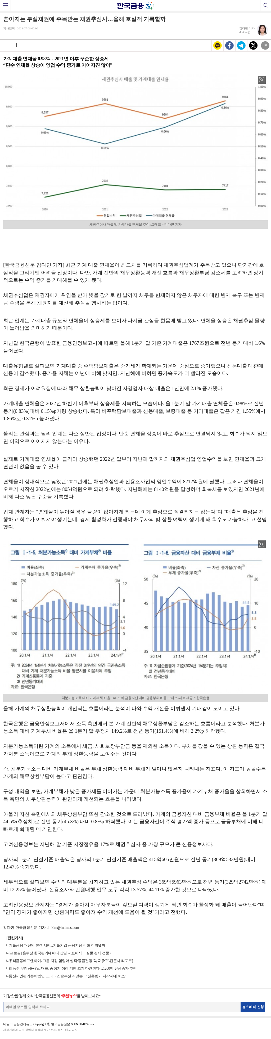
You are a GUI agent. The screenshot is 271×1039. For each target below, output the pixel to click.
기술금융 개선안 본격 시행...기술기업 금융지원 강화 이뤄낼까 (57, 945)
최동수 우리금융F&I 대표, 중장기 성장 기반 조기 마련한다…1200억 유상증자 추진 (73, 968)
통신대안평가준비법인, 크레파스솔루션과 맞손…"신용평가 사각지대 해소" (67, 976)
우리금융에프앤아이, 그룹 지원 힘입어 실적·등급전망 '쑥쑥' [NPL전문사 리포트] (71, 961)
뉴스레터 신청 (253, 1007)
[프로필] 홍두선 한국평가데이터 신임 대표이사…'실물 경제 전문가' (61, 953)
